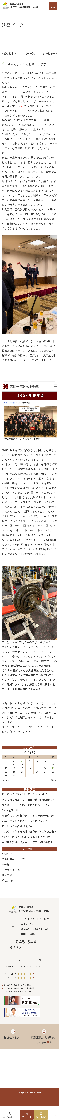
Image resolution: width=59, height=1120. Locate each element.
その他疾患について (13, 859)
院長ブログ (8, 880)
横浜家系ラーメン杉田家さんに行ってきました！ (30, 805)
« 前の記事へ (9, 53)
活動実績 (7, 875)
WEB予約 (19, 966)
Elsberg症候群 (10, 810)
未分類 (6, 864)
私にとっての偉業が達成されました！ (23, 826)
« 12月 (6, 780)
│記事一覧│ (29, 53)
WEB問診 (40, 966)
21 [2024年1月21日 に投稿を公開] (53, 768)
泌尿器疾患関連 (11, 870)
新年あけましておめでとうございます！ (25, 821)
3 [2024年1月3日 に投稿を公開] (21, 760)
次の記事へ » (50, 53)
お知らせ (7, 854)
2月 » (53, 780)
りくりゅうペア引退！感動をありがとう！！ (27, 794)
